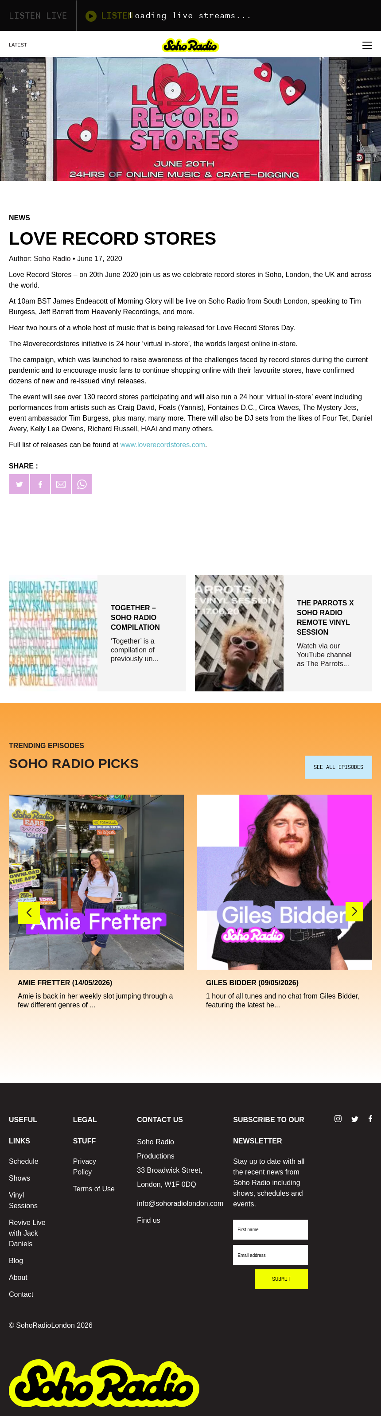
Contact (21, 1294)
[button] (354, 911)
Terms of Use (94, 1189)
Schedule (24, 1161)
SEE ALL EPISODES (338, 767)
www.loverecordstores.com (163, 445)
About (18, 1277)
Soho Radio (53, 258)
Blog (16, 1260)
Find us (148, 1220)
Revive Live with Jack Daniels (27, 1233)
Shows (19, 1178)
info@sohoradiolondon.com (180, 1203)
